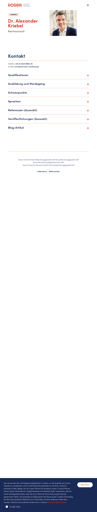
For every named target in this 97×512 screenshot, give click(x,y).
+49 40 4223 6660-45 (24, 64)
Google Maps (14, 507)
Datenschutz (54, 171)
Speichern (85, 484)
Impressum (42, 171)
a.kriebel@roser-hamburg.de (26, 66)
